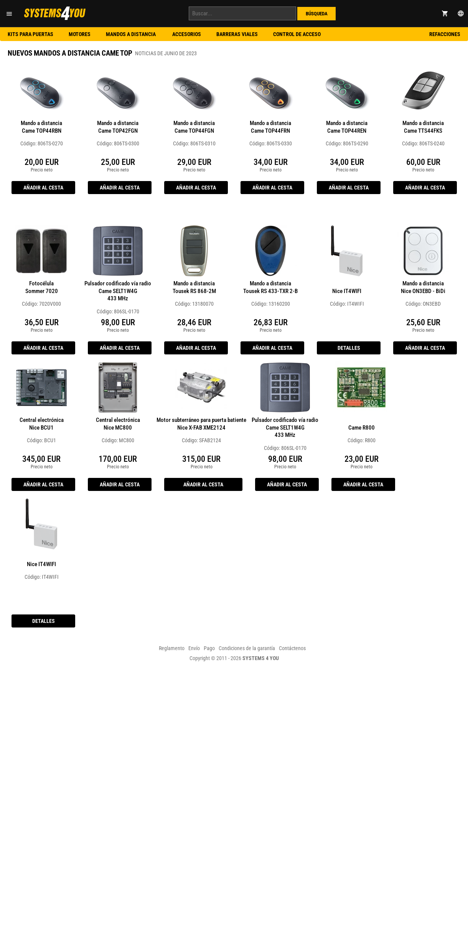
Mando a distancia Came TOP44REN (346, 127)
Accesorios (186, 34)
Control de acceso (297, 34)
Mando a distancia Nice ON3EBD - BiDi (423, 287)
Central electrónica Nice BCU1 (42, 424)
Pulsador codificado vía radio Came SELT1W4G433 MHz (117, 291)
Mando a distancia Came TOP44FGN (194, 127)
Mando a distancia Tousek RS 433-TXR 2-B (270, 287)
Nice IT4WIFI (346, 291)
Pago (209, 648)
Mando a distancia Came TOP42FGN (117, 127)
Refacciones (444, 34)
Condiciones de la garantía (247, 648)
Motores (80, 34)
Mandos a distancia (131, 34)
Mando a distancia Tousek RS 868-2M (194, 287)
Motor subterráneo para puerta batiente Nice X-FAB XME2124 (201, 424)
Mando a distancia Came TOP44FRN (270, 127)
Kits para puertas (30, 34)
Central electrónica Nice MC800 (118, 424)
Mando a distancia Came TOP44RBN (41, 127)
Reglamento (172, 648)
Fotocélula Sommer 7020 (41, 287)
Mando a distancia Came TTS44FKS (423, 127)
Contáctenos (292, 648)
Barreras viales (237, 34)
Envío (194, 648)
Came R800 (361, 427)
